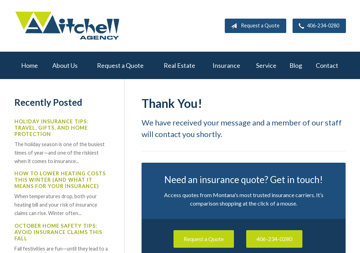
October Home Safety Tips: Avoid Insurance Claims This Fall (58, 232)
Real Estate (179, 65)
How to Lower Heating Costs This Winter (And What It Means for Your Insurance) (60, 179)
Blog (295, 65)
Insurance (226, 65)
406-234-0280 (317, 26)
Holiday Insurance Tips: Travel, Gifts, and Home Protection (51, 127)
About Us (65, 65)
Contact (327, 65)
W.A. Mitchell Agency (67, 25)
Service (266, 65)
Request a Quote (254, 26)
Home (29, 65)
